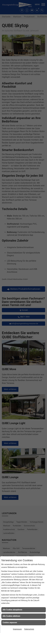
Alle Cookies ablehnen (11, 616)
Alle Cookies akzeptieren (12, 610)
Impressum (17, 629)
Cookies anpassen (10, 623)
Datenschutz (29, 629)
